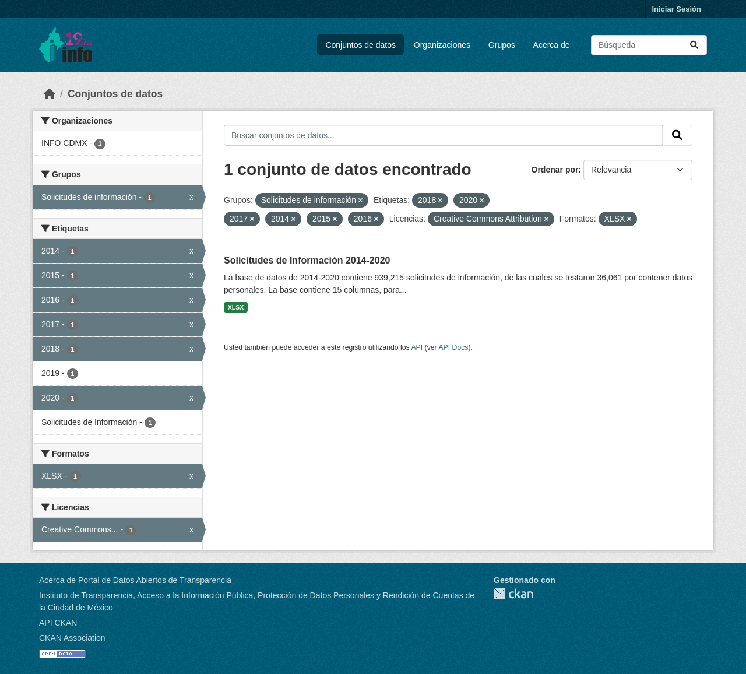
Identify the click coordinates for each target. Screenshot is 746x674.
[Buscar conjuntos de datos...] (649, 45)
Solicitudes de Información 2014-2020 (307, 260)
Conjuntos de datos (360, 45)
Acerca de (551, 45)
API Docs (453, 347)
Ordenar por (555, 169)
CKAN (513, 594)
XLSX (236, 307)
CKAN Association (72, 638)
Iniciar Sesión (676, 9)
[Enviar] (694, 45)
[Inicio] (49, 94)
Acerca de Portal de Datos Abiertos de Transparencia (135, 580)
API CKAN (58, 622)
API (417, 347)
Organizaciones (442, 45)
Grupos (501, 45)
